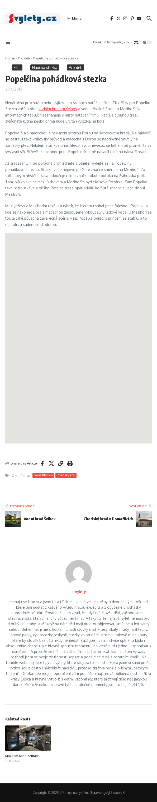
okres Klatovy (43, 475)
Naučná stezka (44, 67)
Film (17, 67)
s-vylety (79, 591)
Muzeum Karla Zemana (22, 756)
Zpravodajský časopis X (107, 793)
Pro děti (24, 58)
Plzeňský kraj (66, 475)
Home (10, 58)
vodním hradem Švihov (58, 109)
